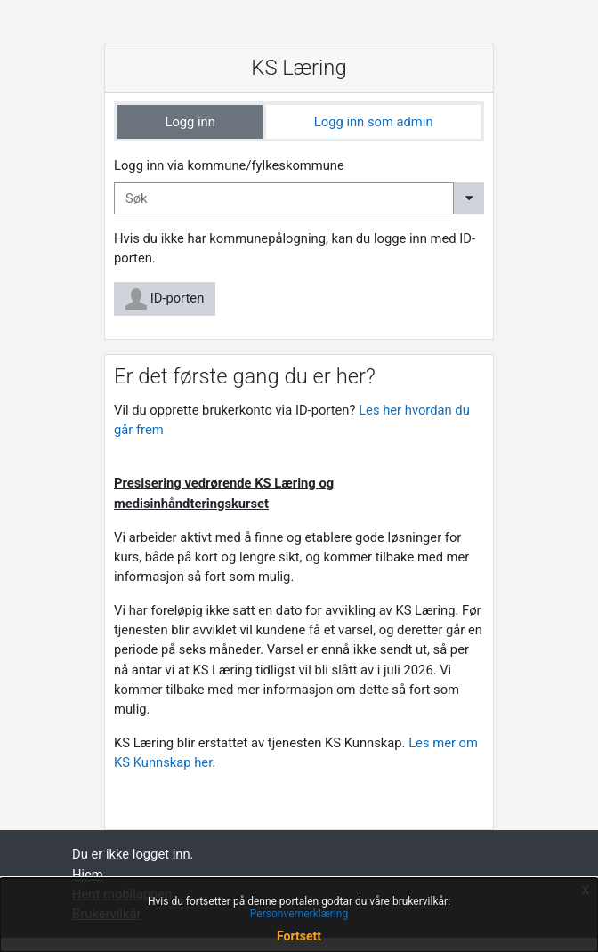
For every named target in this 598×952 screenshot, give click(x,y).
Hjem (87, 875)
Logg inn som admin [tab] (373, 122)
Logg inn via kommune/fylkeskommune (229, 165)
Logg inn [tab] (189, 122)
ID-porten (164, 299)
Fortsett (299, 936)
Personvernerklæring (299, 914)
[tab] (190, 122)
